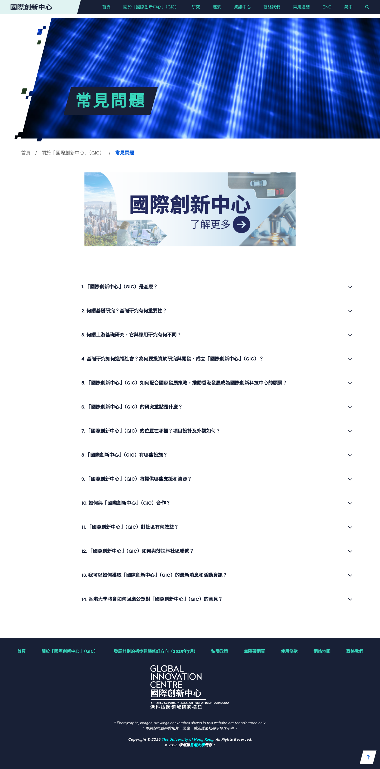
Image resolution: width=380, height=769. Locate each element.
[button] (368, 757)
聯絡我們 (271, 8)
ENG (326, 8)
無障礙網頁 (254, 651)
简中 (348, 8)
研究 (196, 8)
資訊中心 (242, 8)
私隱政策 (219, 651)
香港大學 (197, 745)
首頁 (106, 8)
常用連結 (301, 8)
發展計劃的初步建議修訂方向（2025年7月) (154, 651)
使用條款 (289, 651)
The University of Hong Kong (187, 739)
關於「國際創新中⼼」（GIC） (151, 8)
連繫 (217, 8)
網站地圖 (322, 651)
